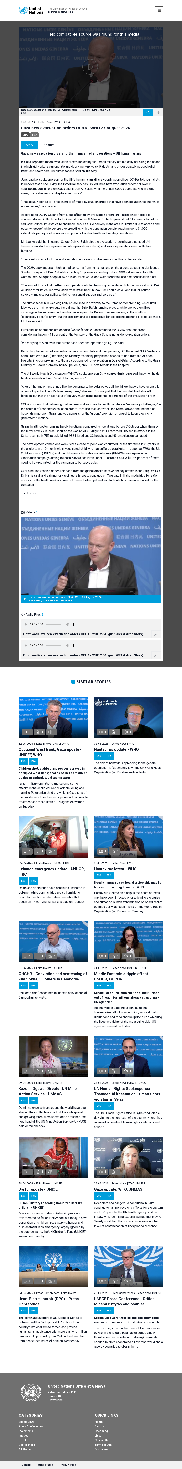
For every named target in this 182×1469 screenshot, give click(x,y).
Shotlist (49, 145)
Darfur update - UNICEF (39, 1189)
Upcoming (101, 1431)
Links (98, 1435)
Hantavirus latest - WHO (115, 869)
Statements (26, 1431)
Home (99, 1421)
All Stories (25, 1449)
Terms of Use (103, 1444)
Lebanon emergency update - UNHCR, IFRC (52, 872)
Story (29, 145)
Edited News (26, 1421)
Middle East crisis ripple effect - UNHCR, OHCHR (122, 976)
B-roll (22, 1440)
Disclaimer (102, 1449)
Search (99, 1426)
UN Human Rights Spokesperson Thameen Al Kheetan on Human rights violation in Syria (127, 1094)
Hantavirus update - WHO (116, 749)
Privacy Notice (67, 1464)
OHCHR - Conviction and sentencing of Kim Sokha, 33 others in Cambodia (53, 976)
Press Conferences (31, 1426)
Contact (26, 1464)
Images (23, 1435)
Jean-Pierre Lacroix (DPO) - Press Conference (49, 1301)
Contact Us (101, 1440)
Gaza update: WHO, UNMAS (118, 1189)
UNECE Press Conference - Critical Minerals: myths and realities (124, 1301)
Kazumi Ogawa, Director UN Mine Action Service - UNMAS (48, 1091)
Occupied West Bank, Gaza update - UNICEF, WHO (50, 752)
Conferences (27, 1444)
